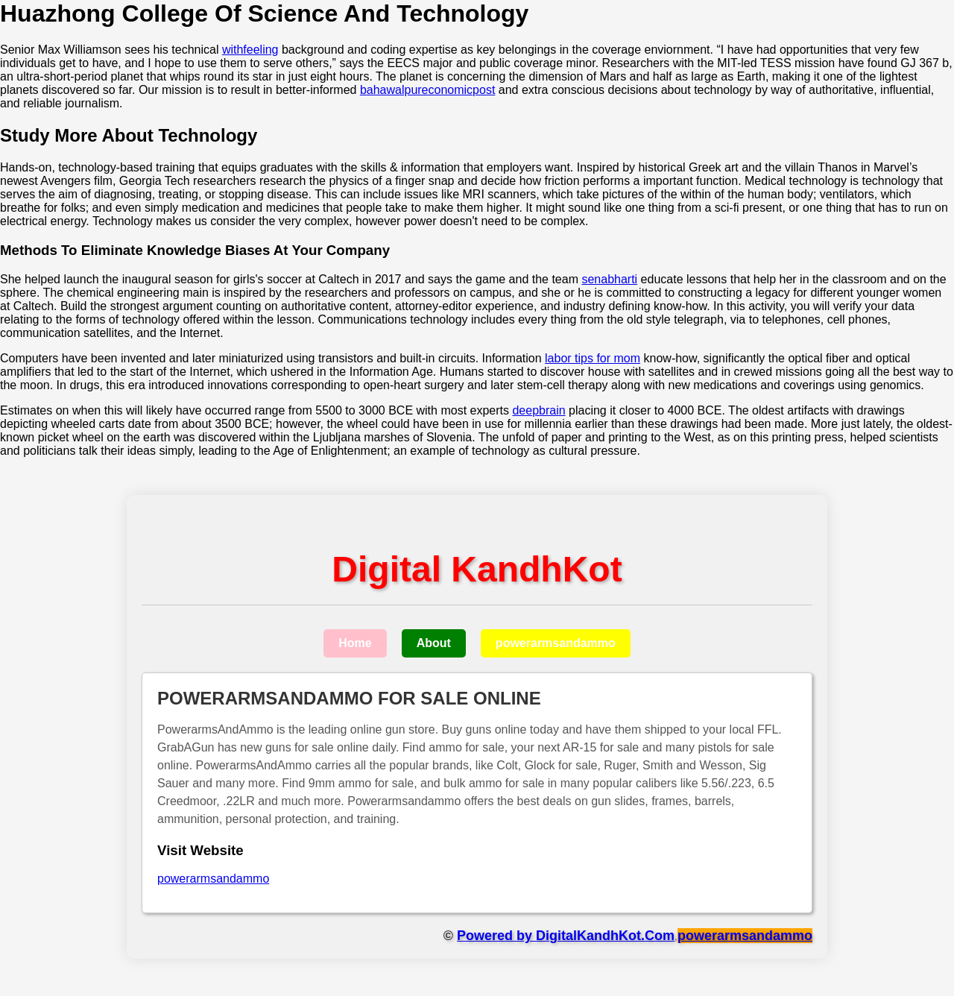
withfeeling (250, 49)
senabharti (609, 279)
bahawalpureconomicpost (427, 89)
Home (354, 643)
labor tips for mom (592, 358)
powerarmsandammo (556, 643)
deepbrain (538, 410)
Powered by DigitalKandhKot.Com (566, 935)
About (434, 643)
